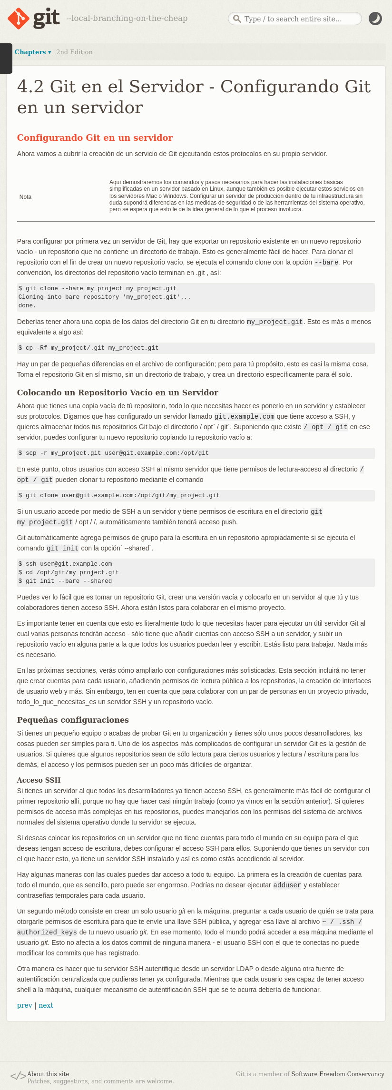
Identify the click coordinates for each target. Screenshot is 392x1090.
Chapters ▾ (33, 52)
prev (24, 1005)
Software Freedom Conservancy (338, 1074)
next (46, 1005)
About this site (48, 1074)
